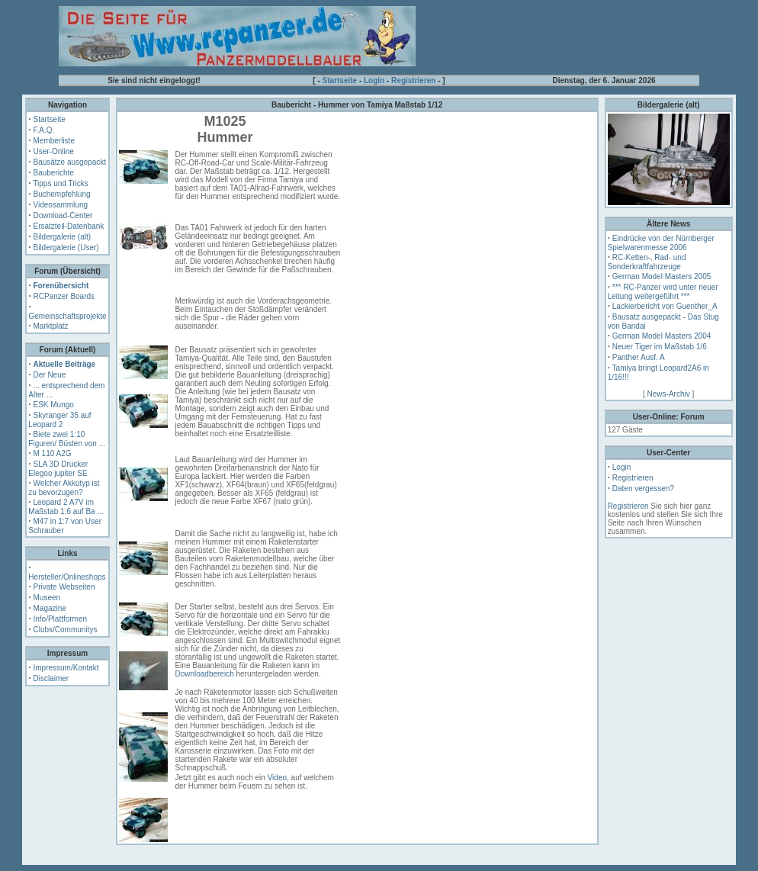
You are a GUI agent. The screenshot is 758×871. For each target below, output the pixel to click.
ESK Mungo (53, 404)
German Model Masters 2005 (661, 276)
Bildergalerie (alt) (62, 237)
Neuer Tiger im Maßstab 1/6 (659, 346)
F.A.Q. (43, 130)
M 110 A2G (52, 453)
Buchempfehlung (61, 194)
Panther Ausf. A (638, 357)
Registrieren (413, 80)
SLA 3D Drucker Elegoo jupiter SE (58, 468)
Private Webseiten (64, 587)
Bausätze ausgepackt (69, 162)
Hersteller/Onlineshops (66, 577)
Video (277, 777)
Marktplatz (50, 326)
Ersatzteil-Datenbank (68, 226)
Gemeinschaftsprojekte (67, 316)
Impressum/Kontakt (65, 668)
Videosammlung (60, 205)
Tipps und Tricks (60, 183)
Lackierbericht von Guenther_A (665, 306)
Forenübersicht (60, 285)
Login (374, 80)
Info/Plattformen (60, 619)
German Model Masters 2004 (661, 336)
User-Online (53, 151)
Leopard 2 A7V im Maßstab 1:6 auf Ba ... (65, 507)
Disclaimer (51, 678)
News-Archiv (668, 394)
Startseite (340, 80)
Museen (46, 597)
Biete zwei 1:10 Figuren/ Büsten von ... (66, 439)
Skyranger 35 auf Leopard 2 (59, 420)
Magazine (49, 608)
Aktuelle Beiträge (64, 364)
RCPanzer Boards (64, 296)
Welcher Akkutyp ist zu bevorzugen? (63, 488)
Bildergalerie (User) (65, 247)
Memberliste (53, 141)
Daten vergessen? (643, 488)
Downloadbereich (204, 674)
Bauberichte (53, 173)
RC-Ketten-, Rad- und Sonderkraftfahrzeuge (647, 262)
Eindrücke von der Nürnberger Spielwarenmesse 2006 (661, 243)
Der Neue (49, 375)
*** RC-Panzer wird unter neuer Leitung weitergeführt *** (663, 292)
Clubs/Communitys (65, 629)
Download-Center (62, 215)
